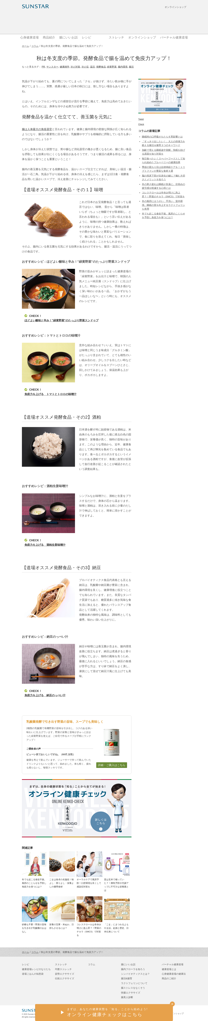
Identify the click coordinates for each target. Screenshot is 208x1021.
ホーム (25, 46)
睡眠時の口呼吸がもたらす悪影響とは (162, 136)
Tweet (141, 119)
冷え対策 (75, 66)
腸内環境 (123, 66)
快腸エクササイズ (130, 992)
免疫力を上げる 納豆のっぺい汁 (45, 695)
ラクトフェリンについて (134, 983)
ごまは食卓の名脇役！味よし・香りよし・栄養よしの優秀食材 (61, 883)
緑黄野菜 (112, 66)
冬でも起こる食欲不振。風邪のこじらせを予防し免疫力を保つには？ (34, 883)
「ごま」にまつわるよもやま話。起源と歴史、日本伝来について (116, 928)
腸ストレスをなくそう (133, 987)
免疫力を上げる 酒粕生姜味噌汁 (45, 544)
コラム (35, 46)
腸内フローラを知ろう (133, 969)
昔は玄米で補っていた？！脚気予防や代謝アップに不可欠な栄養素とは (116, 884)
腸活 (131, 66)
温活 (92, 66)
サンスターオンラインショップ (169, 1013)
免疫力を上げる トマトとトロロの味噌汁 (50, 394)
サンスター (52, 66)
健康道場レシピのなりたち (36, 969)
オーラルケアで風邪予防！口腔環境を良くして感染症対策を (89, 883)
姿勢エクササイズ (64, 973)
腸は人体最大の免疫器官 (37, 129)
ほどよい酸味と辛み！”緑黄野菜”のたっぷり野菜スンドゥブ (61, 320)
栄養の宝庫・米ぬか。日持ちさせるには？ (61, 926)
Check (141, 124)
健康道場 (104, 20)
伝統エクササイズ (64, 978)
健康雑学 (64, 66)
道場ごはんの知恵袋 (32, 973)
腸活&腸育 (126, 978)
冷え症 (85, 66)
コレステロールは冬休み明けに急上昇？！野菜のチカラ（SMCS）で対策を (89, 929)
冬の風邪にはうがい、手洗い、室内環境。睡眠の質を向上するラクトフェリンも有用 (163, 205)
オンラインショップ (175, 7)
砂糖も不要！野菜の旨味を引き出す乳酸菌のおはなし (34, 928)
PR (43, 66)
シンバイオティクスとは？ (135, 973)
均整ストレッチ (63, 969)
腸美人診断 (127, 997)
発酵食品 (101, 66)
